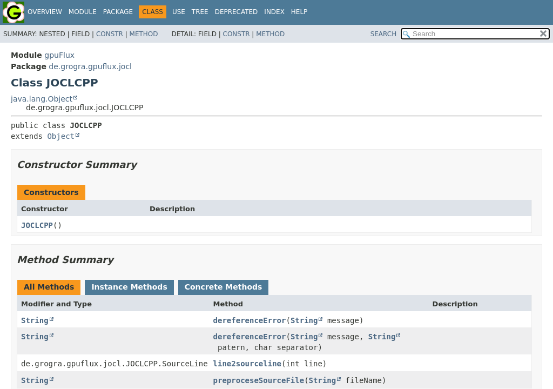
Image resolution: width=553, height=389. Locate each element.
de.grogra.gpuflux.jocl (90, 66)
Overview (45, 12)
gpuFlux (59, 55)
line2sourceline (247, 363)
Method (144, 34)
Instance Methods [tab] (129, 287)
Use (178, 12)
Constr (109, 34)
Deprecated (236, 12)
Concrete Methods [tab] (223, 287)
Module (83, 12)
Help (299, 12)
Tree (200, 12)
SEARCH (383, 34)
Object (61, 136)
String (35, 320)
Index (274, 12)
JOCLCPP (37, 225)
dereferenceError (249, 320)
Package (118, 12)
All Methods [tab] (49, 287)
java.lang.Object (41, 99)
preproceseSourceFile (259, 380)
